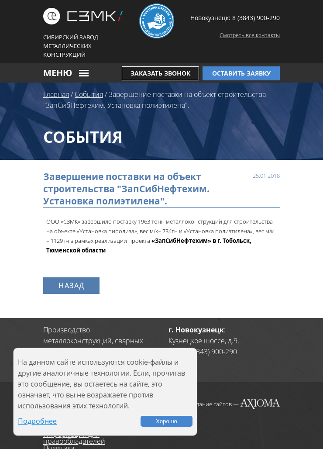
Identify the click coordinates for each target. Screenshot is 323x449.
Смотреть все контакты (250, 34)
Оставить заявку (241, 73)
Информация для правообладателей (74, 437)
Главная (56, 94)
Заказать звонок (160, 73)
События (89, 94)
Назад (71, 285)
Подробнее (37, 421)
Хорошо (166, 421)
